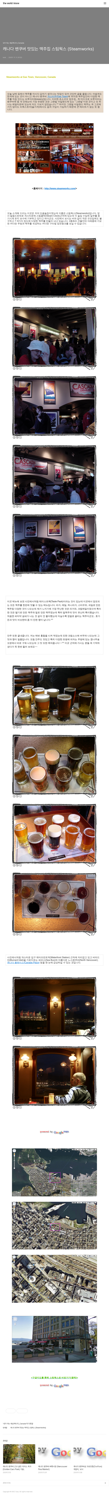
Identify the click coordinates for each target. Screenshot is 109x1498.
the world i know (11, 3)
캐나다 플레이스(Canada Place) (23, 962)
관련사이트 (7, 1483)
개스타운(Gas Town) (57, 96)
